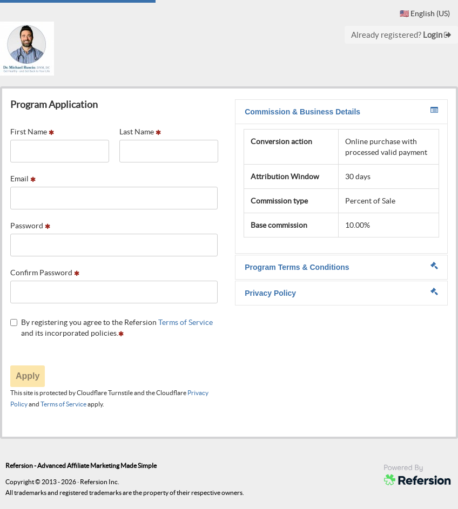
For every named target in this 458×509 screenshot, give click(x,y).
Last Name (140, 131)
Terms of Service (185, 322)
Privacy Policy (341, 292)
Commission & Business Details (341, 111)
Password (30, 225)
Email (23, 178)
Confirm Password (44, 272)
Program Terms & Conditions (341, 267)
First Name (32, 131)
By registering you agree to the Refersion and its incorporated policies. (111, 327)
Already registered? (401, 34)
